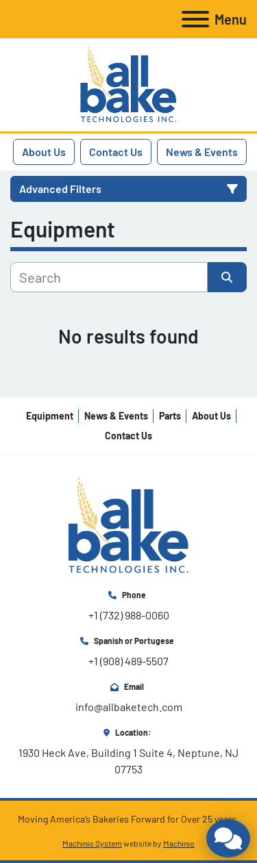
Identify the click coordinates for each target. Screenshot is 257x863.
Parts (170, 416)
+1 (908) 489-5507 (128, 660)
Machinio (179, 843)
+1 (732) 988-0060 (128, 614)
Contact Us (116, 151)
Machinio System (92, 843)
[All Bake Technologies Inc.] (128, 524)
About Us (44, 151)
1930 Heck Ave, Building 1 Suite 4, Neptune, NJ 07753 (130, 760)
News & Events (202, 151)
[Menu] (195, 19)
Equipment (49, 416)
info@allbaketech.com (128, 706)
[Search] (109, 277)
